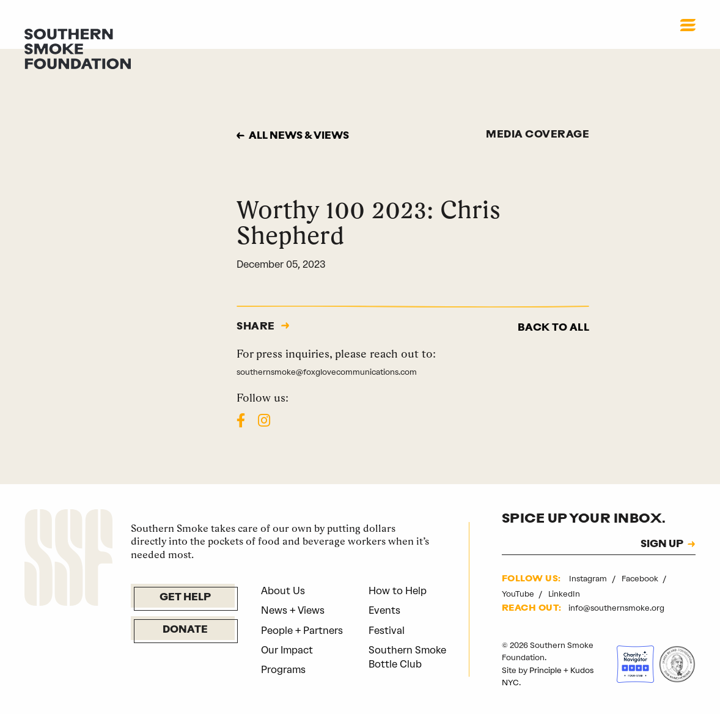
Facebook (641, 578)
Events (384, 610)
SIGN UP (662, 545)
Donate (185, 630)
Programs (283, 669)
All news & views (299, 136)
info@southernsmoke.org (616, 608)
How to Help (398, 591)
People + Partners (302, 630)
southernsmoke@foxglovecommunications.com (327, 372)
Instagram (589, 578)
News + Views (293, 610)
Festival (387, 630)
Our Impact (287, 650)
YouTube (519, 593)
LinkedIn (564, 593)
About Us (283, 591)
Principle (545, 670)
